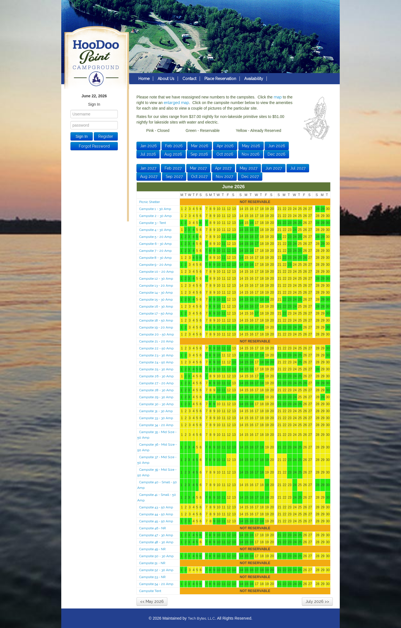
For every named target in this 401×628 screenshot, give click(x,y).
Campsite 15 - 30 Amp (156, 299)
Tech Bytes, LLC (201, 618)
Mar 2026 (199, 146)
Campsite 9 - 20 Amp (155, 265)
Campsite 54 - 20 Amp (156, 584)
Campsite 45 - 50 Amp (156, 521)
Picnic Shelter (149, 202)
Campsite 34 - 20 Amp (156, 425)
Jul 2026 (148, 154)
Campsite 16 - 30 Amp (156, 306)
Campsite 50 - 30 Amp (156, 556)
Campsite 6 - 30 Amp (155, 244)
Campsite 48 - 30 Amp (156, 542)
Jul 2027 (297, 168)
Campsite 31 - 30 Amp (156, 411)
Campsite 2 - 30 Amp (155, 216)
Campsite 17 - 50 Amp (156, 313)
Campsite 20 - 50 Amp (156, 334)
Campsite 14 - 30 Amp (156, 292)
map (278, 97)
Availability (253, 78)
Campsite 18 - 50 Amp (156, 320)
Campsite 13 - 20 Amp (156, 286)
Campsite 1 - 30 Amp (155, 209)
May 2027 (248, 168)
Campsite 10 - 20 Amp (156, 272)
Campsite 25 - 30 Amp (156, 369)
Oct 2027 (199, 176)
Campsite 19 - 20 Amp (156, 327)
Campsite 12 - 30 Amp (156, 279)
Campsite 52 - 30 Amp (156, 570)
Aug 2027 (148, 176)
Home (144, 78)
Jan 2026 (148, 146)
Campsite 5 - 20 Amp (155, 237)
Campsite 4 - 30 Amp (155, 230)
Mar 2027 (198, 168)
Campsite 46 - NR (152, 528)
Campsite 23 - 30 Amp (156, 355)
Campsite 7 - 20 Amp (155, 251)
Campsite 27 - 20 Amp (156, 383)
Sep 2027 (174, 176)
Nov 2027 (224, 176)
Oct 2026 (224, 154)
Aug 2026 (173, 154)
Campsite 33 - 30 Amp (156, 418)
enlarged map (176, 102)
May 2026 (251, 146)
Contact (189, 78)
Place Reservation (220, 78)
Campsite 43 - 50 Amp (156, 507)
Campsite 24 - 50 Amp (156, 362)
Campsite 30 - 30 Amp (156, 404)
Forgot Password (94, 146)
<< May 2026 (152, 601)
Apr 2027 (223, 168)
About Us (166, 78)
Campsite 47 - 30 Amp (156, 535)
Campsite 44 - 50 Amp (156, 514)
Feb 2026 (174, 146)
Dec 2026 (276, 154)
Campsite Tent (150, 591)
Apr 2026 (225, 146)
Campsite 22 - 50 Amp (156, 348)
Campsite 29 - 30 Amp (156, 397)
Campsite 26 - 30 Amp (156, 376)
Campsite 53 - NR (152, 577)
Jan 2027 (148, 168)
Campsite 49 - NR (152, 549)
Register (105, 136)
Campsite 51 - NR (152, 563)
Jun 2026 (276, 146)
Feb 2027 (173, 168)
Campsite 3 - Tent (152, 223)
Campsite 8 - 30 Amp (155, 258)
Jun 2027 (273, 168)
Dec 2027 (250, 176)
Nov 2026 (251, 154)
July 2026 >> (317, 601)
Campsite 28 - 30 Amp (156, 390)
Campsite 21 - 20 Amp (156, 341)
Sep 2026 (199, 154)
